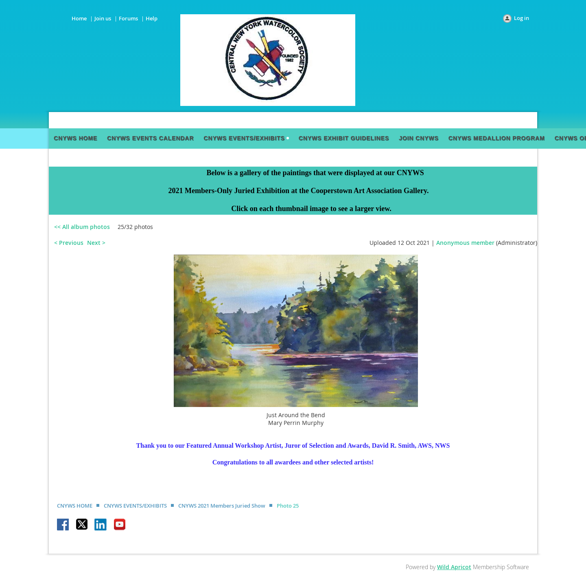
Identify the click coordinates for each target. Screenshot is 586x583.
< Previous (68, 242)
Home (79, 18)
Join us (102, 18)
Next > (96, 242)
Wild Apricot (454, 567)
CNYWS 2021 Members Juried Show (221, 505)
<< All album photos (82, 227)
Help (151, 18)
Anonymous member (465, 242)
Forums (128, 18)
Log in (521, 18)
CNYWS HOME (74, 505)
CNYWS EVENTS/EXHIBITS (135, 505)
